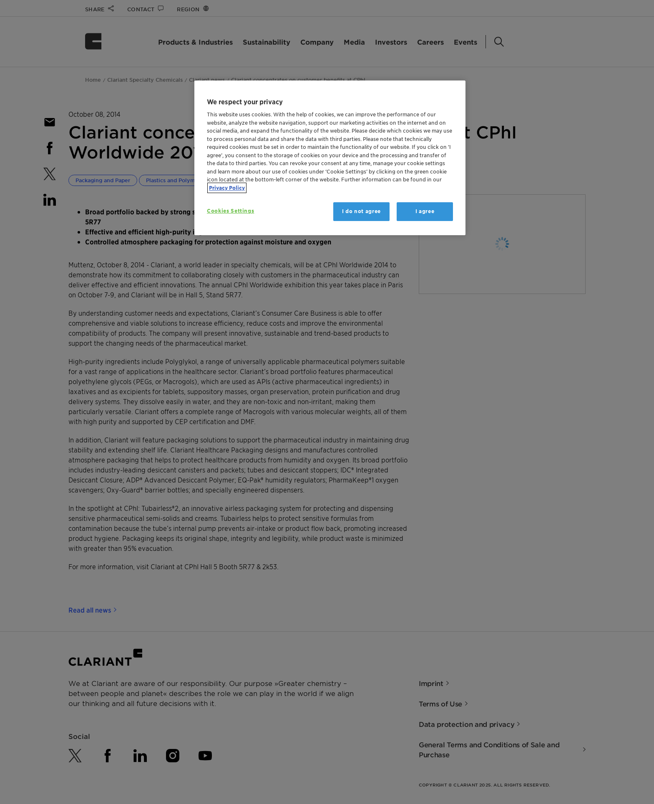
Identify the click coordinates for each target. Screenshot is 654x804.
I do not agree (361, 211)
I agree (425, 211)
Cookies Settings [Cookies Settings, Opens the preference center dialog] (230, 210)
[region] (329, 157)
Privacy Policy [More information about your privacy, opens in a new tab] (227, 187)
